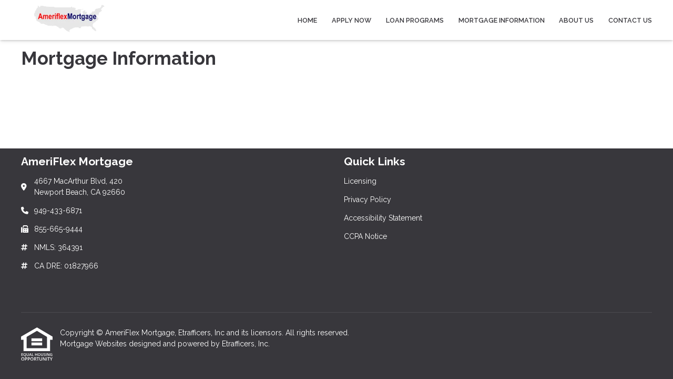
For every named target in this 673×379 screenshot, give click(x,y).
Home (307, 20)
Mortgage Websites (94, 344)
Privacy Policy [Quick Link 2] (367, 199)
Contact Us (630, 20)
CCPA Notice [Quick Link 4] (365, 236)
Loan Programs (415, 20)
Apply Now (351, 20)
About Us (576, 20)
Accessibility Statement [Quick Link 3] (383, 218)
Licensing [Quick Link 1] (360, 181)
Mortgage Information (501, 20)
